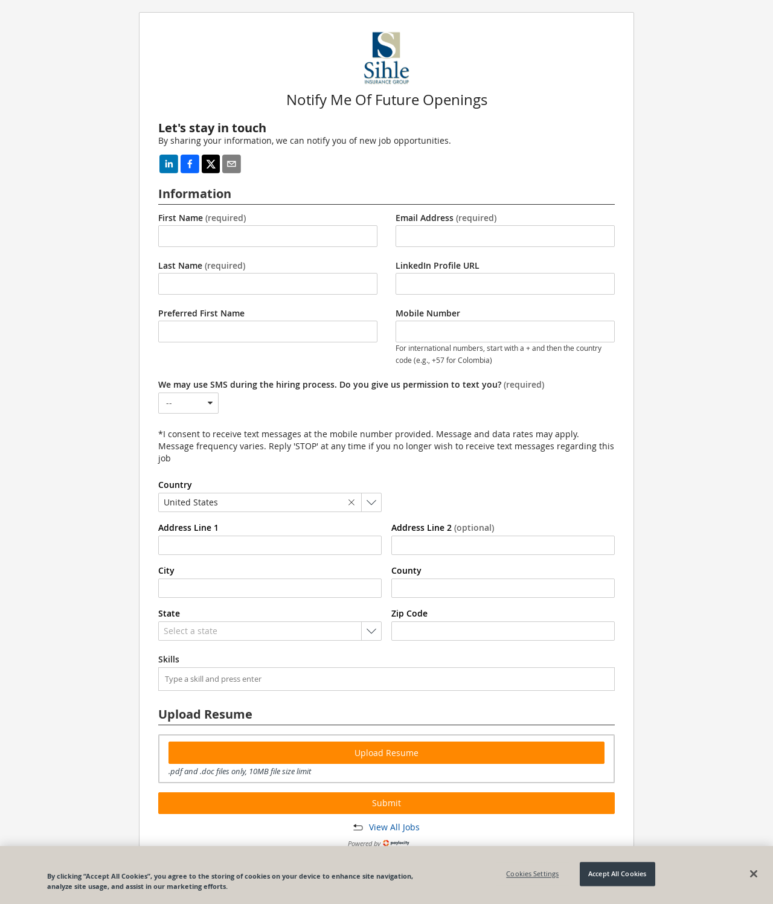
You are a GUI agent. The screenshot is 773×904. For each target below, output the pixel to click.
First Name (202, 218)
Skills (168, 659)
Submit (386, 803)
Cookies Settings (532, 874)
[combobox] (188, 403)
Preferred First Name (201, 313)
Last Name (201, 265)
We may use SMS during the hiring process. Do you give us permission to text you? (351, 384)
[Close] (753, 874)
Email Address (446, 218)
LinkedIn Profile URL (438, 265)
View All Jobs (394, 827)
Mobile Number (428, 313)
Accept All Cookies (617, 874)
